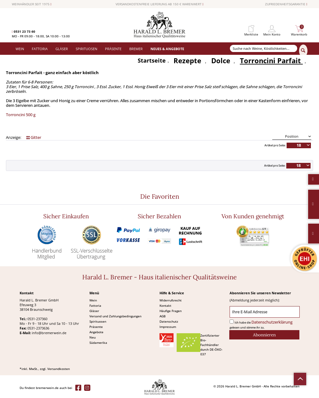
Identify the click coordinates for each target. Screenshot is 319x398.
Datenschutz (169, 321)
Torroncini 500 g (21, 114)
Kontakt (165, 305)
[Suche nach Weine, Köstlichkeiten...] (264, 48)
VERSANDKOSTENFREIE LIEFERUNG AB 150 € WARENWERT (160, 4)
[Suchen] (303, 51)
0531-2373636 (38, 328)
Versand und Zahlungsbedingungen (115, 316)
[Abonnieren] (264, 334)
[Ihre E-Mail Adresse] (265, 312)
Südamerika (98, 342)
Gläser (94, 311)
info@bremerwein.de (49, 332)
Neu (92, 337)
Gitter (33, 137)
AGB (163, 316)
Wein (93, 300)
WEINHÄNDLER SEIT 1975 (32, 4)
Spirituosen (97, 321)
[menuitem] (251, 28)
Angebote (96, 332)
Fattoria (95, 305)
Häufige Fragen (171, 311)
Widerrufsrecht (171, 300)
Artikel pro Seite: (275, 145)
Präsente (96, 327)
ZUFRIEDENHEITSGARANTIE (286, 4)
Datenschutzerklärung (272, 322)
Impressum (168, 327)
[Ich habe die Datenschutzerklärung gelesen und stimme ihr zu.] (232, 322)
